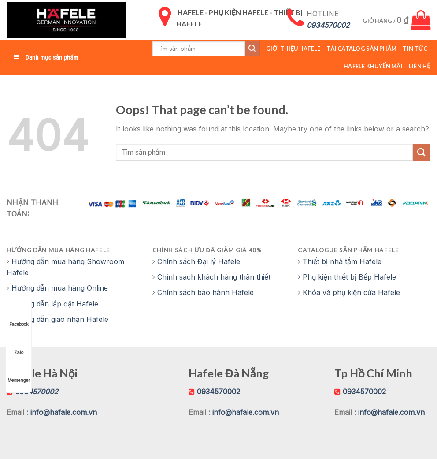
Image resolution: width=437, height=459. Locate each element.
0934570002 (218, 391)
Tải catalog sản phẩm (361, 48)
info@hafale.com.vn (63, 412)
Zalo (19, 344)
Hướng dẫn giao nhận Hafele (59, 319)
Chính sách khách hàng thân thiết (213, 276)
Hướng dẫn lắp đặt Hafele (54, 303)
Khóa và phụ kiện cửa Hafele (351, 292)
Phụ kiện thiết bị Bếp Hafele (349, 276)
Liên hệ (419, 66)
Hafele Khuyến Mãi (373, 66)
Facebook (19, 316)
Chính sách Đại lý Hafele (198, 261)
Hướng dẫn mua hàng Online (59, 288)
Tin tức (415, 48)
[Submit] (421, 152)
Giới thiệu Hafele (293, 48)
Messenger (18, 372)
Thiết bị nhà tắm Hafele (342, 261)
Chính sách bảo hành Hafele (205, 292)
